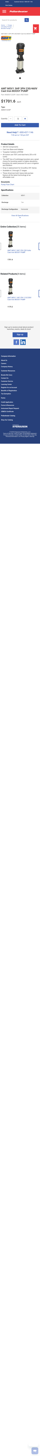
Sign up (20, 334)
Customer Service (7, 381)
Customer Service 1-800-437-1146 (23, 1)
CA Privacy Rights (24, 436)
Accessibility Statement (29, 433)
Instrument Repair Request (10, 408)
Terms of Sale (18, 433)
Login (27, 29)
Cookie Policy (18, 435)
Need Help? (12, 132)
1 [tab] (20, 78)
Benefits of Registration (9, 390)
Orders (7, 1)
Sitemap (32, 436)
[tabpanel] (20, 58)
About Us (4, 360)
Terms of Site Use (8, 433)
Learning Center (6, 384)
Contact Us (4, 378)
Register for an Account (9, 387)
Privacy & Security (8, 435)
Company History (7, 366)
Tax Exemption (6, 394)
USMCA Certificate (7, 411)
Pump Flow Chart (7, 185)
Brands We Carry (6, 375)
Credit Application (7, 402)
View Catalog (8, 5)
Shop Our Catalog (7, 420)
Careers (3, 363)
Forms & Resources (7, 405)
